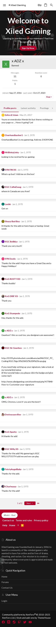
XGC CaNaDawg (13, 187)
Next (30, 503)
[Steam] (14, 622)
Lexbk (8, 204)
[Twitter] (25, 622)
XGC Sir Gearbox (13, 348)
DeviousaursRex (13, 414)
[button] (4, 5)
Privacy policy (41, 520)
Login (4, 600)
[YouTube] (30, 622)
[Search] (52, 5)
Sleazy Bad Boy (12, 221)
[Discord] (8, 622)
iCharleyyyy (10, 486)
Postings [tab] (44, 108)
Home (4, 576)
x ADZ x (9, 330)
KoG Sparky (11, 432)
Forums (5, 582)
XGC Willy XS (11, 449)
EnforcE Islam (11, 115)
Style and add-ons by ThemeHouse (34, 617)
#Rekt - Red (9, 515)
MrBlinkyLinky (12, 152)
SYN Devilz (10, 258)
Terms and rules (24, 520)
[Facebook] (3, 622)
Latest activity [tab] (28, 108)
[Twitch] (19, 622)
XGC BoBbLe (11, 241)
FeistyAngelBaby (13, 469)
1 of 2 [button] (19, 503)
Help (4, 525)
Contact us (7, 587)
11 (15, 76)
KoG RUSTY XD (12, 279)
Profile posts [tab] (10, 108)
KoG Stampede (12, 313)
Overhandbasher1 (14, 135)
